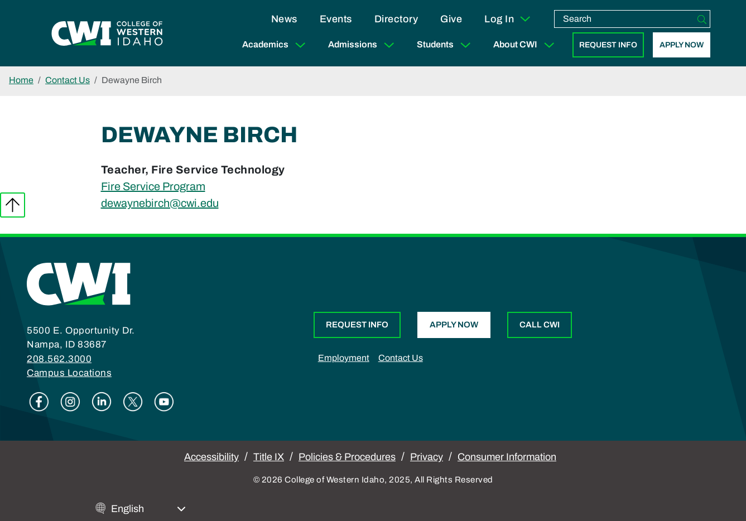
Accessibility (211, 456)
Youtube (164, 401)
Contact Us (67, 80)
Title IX (268, 456)
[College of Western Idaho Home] (107, 33)
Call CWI (539, 324)
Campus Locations (69, 373)
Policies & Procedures (347, 456)
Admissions (363, 44)
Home (21, 80)
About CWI (526, 44)
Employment (343, 358)
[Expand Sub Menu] (300, 44)
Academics (276, 44)
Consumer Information (507, 456)
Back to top (12, 205)
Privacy (426, 456)
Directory (396, 19)
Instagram (70, 401)
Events (336, 19)
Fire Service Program (153, 186)
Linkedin (101, 401)
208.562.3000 (59, 359)
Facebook (39, 401)
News (284, 19)
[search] (624, 19)
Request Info (608, 45)
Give (451, 19)
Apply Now (682, 45)
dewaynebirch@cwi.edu (160, 203)
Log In (508, 19)
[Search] (702, 19)
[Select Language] (148, 509)
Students (446, 44)
